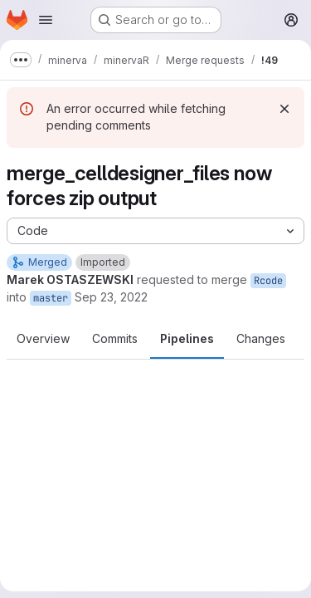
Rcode (268, 280)
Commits (115, 338)
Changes (260, 338)
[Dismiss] (284, 109)
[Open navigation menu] (45, 20)
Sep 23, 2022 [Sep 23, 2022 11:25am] (111, 297)
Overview (43, 338)
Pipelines (187, 338)
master (50, 298)
